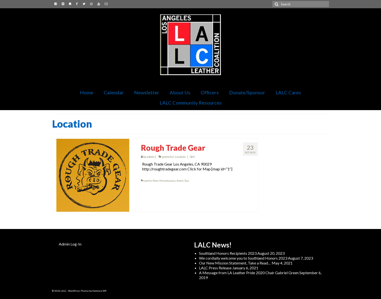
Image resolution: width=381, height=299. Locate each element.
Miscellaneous (167, 180)
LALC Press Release (215, 267)
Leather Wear (150, 180)
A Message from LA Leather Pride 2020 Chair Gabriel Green (249, 272)
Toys (186, 180)
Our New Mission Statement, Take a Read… (235, 263)
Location (180, 156)
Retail (180, 180)
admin (151, 156)
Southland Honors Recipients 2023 (228, 253)
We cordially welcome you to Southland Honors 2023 (243, 258)
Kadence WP (99, 290)
